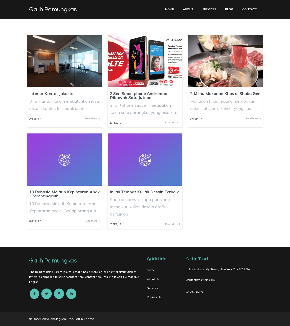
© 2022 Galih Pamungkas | (48, 319)
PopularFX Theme (81, 319)
